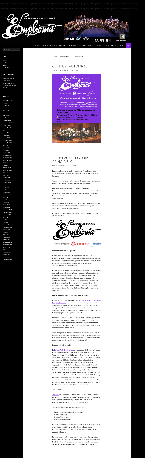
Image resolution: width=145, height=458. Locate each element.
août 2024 (6, 110)
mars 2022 (6, 150)
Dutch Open (6, 80)
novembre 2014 (7, 259)
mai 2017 (5, 220)
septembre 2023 (7, 128)
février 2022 (6, 152)
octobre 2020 (7, 167)
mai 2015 (5, 249)
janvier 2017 (6, 224)
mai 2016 (5, 232)
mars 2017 (6, 222)
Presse (90, 45)
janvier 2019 (6, 192)
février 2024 (6, 118)
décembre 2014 (7, 257)
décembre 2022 (7, 140)
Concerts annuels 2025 (9, 90)
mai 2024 (5, 113)
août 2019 (6, 185)
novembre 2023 (7, 123)
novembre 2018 (7, 195)
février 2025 (6, 105)
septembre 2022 (7, 143)
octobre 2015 (7, 247)
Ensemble (37, 45)
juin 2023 (5, 130)
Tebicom (55, 395)
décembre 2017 (7, 210)
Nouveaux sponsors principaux (70, 160)
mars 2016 (6, 234)
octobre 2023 (7, 125)
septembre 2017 (7, 217)
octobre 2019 (7, 182)
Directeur (53, 45)
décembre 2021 (7, 155)
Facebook (5, 67)
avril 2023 (6, 133)
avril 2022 (6, 147)
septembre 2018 (7, 197)
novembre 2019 (7, 180)
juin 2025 (5, 103)
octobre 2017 (7, 215)
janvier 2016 (6, 239)
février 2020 (6, 177)
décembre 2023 (7, 120)
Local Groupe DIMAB (110, 45)
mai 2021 (5, 165)
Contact (121, 45)
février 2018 (6, 205)
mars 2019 (6, 187)
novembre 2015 (7, 244)
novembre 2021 (7, 157)
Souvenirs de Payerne (9, 83)
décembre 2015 (7, 242)
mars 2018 (6, 202)
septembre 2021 (7, 160)
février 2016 (6, 237)
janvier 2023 (6, 138)
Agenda (45, 45)
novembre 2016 (7, 227)
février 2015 (6, 252)
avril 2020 (6, 175)
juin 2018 (5, 200)
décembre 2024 (7, 108)
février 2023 (6, 135)
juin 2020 (5, 172)
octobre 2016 (7, 229)
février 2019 (6, 190)
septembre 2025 (7, 100)
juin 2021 (5, 162)
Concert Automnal (69, 66)
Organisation (72, 45)
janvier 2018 (6, 207)
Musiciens (62, 45)
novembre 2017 (7, 212)
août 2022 (6, 145)
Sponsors (98, 45)
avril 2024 (6, 115)
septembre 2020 (7, 170)
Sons (4, 60)
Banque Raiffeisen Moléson (64, 350)
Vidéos (5, 65)
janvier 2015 (6, 254)
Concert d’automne (8, 78)
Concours (82, 45)
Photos (5, 62)
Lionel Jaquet (73, 70)
